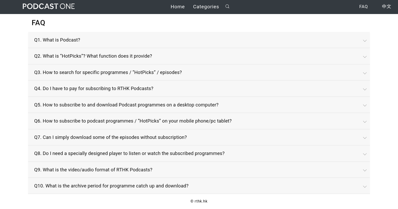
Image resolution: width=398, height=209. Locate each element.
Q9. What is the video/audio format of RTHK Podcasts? (93, 169)
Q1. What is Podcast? (57, 40)
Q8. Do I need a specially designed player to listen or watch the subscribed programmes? (129, 153)
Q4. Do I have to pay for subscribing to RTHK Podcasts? (93, 88)
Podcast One (49, 7)
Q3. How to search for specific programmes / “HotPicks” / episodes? (108, 72)
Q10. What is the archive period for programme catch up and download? (111, 185)
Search (227, 7)
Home (177, 7)
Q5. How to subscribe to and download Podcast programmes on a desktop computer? (126, 104)
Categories (206, 7)
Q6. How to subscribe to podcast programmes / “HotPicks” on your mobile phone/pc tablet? (133, 121)
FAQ (363, 7)
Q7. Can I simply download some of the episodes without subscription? (110, 137)
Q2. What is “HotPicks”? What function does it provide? (93, 56)
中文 (386, 7)
